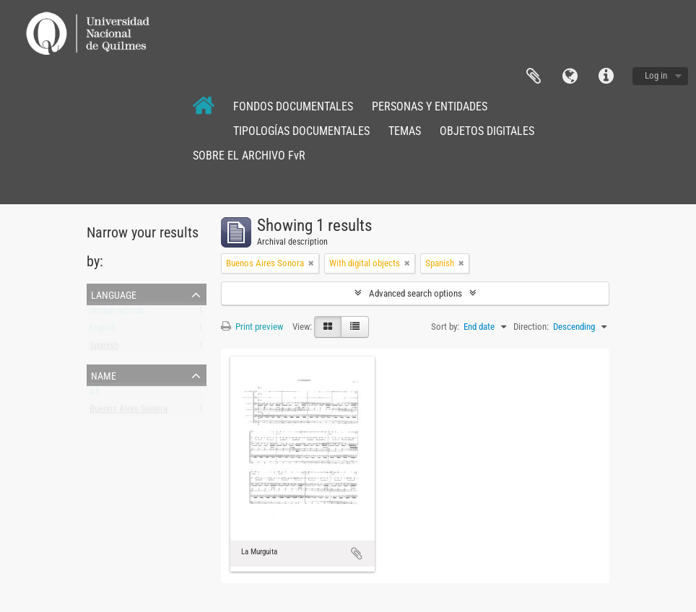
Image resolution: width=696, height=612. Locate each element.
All (95, 394)
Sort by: (445, 326)
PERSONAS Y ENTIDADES (429, 106)
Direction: (531, 326)
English (103, 330)
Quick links (606, 76)
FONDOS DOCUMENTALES (293, 106)
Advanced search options (415, 293)
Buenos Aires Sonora (129, 411)
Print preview (252, 326)
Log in (656, 75)
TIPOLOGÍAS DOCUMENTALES (301, 131)
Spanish (104, 348)
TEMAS (404, 131)
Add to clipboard (356, 553)
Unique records (117, 313)
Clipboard (534, 76)
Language (570, 76)
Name (103, 374)
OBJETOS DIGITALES (487, 131)
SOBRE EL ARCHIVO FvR (249, 155)
